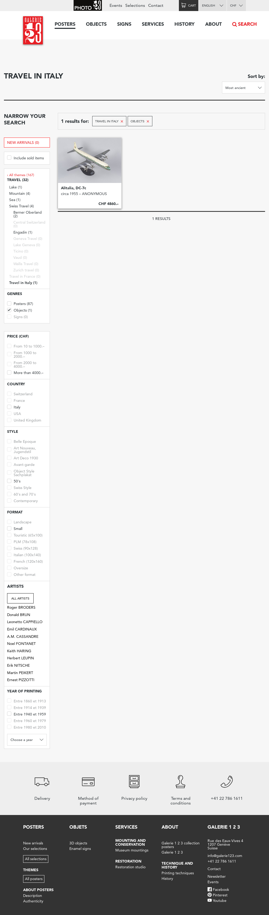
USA (14, 413)
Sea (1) (14, 199)
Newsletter (217, 876)
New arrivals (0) (23, 142)
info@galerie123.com (225, 855)
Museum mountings (131, 850)
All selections (35, 858)
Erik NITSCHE (18, 665)
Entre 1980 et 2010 (26, 727)
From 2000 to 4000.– (21, 364)
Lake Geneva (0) (26, 245)
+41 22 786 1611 (222, 861)
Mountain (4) (19, 193)
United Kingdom (24, 420)
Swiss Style (19, 487)
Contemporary (22, 500)
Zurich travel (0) (26, 270)
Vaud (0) (20, 257)
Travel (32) (17, 180)
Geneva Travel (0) (27, 238)
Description (32, 895)
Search (247, 24)
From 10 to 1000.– (25, 346)
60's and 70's (21, 494)
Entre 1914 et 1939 (26, 707)
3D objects (78, 843)
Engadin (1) (22, 232)
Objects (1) (19, 310)
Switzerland (20, 393)
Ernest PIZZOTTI (20, 679)
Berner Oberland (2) (27, 214)
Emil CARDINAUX (22, 629)
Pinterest (220, 895)
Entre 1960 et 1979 (26, 720)
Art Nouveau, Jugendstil (21, 449)
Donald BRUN (18, 614)
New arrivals (33, 843)
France (16, 400)
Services (153, 24)
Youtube (219, 900)
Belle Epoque (21, 441)
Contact (155, 5)
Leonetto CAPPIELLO (25, 621)
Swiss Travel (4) (21, 206)
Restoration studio (130, 867)
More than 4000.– (25, 372)
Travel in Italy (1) (23, 282)
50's (13, 480)
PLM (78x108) (22, 541)
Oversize (17, 567)
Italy (13, 406)
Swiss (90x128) (22, 548)
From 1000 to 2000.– (21, 354)
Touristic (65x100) (25, 535)
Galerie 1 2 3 (172, 852)
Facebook (221, 889)
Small (14, 528)
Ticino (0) (20, 251)
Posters (65, 24)
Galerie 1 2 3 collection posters (181, 845)
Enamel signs (80, 848)
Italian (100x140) (24, 554)
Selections (135, 5)
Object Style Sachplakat (20, 472)
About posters (38, 889)
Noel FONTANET (21, 643)
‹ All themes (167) (20, 175)
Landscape (19, 521)
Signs (124, 24)
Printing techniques (178, 873)
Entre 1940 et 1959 (26, 714)
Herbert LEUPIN (20, 658)
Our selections (35, 848)
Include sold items (25, 157)
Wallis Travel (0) (25, 263)
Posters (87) (20, 303)
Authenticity (33, 901)
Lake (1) (15, 187)
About (213, 24)
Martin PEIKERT (20, 672)
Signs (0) (17, 316)
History (184, 24)
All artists (20, 598)
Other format (21, 574)
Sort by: (256, 76)
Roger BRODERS (21, 607)
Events (116, 5)
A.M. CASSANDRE (22, 636)
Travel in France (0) (24, 276)
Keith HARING (19, 651)
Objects (96, 24)
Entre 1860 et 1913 (26, 700)
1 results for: (75, 121)
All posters (34, 878)
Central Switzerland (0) (29, 224)
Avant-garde (21, 464)
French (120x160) (25, 561)
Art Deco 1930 (22, 457)
